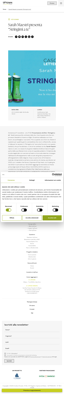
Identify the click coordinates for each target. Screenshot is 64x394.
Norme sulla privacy (35, 357)
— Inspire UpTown (32, 228)
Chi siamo (32, 305)
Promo (52, 3)
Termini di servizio (47, 357)
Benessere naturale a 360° (32, 239)
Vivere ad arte (32, 254)
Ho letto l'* (12, 353)
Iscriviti (9, 361)
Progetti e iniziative (32, 252)
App (32, 313)
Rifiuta (12, 218)
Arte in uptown (32, 259)
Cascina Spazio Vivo (32, 241)
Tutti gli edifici (32, 224)
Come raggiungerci (32, 277)
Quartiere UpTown (32, 237)
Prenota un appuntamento (32, 390)
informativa (14, 353)
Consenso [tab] (11, 180)
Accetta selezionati (32, 218)
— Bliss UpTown (32, 226)
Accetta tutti (52, 218)
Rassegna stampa (32, 302)
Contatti (32, 309)
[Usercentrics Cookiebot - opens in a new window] (53, 174)
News (4, 9)
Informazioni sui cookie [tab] (53, 180)
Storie (32, 243)
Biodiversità (32, 257)
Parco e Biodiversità (32, 247)
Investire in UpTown (32, 272)
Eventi (32, 268)
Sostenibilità (32, 245)
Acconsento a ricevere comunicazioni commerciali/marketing (22, 355)
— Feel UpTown (32, 230)
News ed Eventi (32, 263)
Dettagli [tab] (32, 180)
